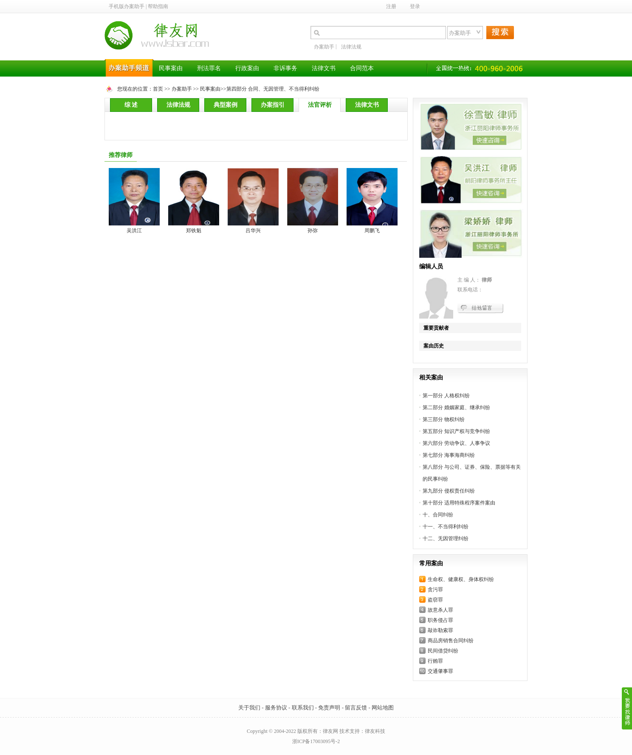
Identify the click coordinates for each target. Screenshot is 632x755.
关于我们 (249, 707)
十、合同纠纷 (438, 515)
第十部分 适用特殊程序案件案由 (459, 503)
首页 (158, 89)
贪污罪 (435, 590)
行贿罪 (435, 661)
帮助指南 (158, 6)
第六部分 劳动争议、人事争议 (456, 443)
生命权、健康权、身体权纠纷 (461, 579)
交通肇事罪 (440, 671)
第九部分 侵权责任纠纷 (449, 491)
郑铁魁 (193, 231)
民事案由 (210, 89)
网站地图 (383, 707)
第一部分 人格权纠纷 (446, 396)
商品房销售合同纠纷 (451, 641)
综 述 (131, 105)
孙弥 (313, 231)
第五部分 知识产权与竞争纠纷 (456, 431)
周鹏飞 (372, 231)
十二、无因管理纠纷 (445, 538)
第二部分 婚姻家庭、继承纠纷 (456, 407)
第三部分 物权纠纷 (444, 419)
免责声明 (329, 707)
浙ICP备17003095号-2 (316, 741)
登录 (415, 6)
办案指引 (273, 105)
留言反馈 (356, 707)
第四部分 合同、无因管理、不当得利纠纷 (272, 89)
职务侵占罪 (440, 620)
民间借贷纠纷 (443, 651)
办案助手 (324, 47)
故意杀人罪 (440, 610)
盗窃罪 (435, 600)
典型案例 (225, 105)
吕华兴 (253, 231)
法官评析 (320, 105)
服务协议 (276, 707)
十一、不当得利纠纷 (445, 527)
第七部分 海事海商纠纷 (449, 455)
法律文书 (367, 105)
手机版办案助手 (126, 6)
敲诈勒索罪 (440, 630)
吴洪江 (134, 231)
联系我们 (303, 707)
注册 (391, 6)
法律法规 (351, 47)
